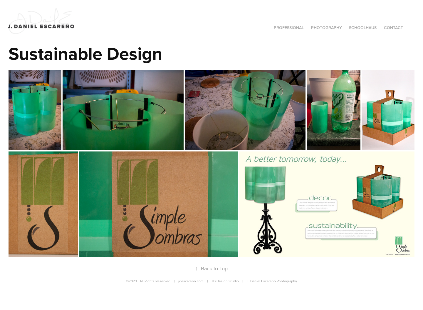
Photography (326, 28)
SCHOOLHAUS (363, 28)
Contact (393, 28)
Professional (289, 28)
